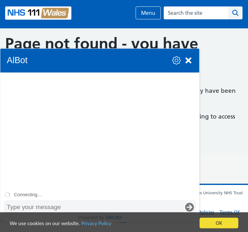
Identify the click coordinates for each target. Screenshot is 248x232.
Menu (148, 13)
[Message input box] (93, 207)
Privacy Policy (96, 226)
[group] (99, 130)
